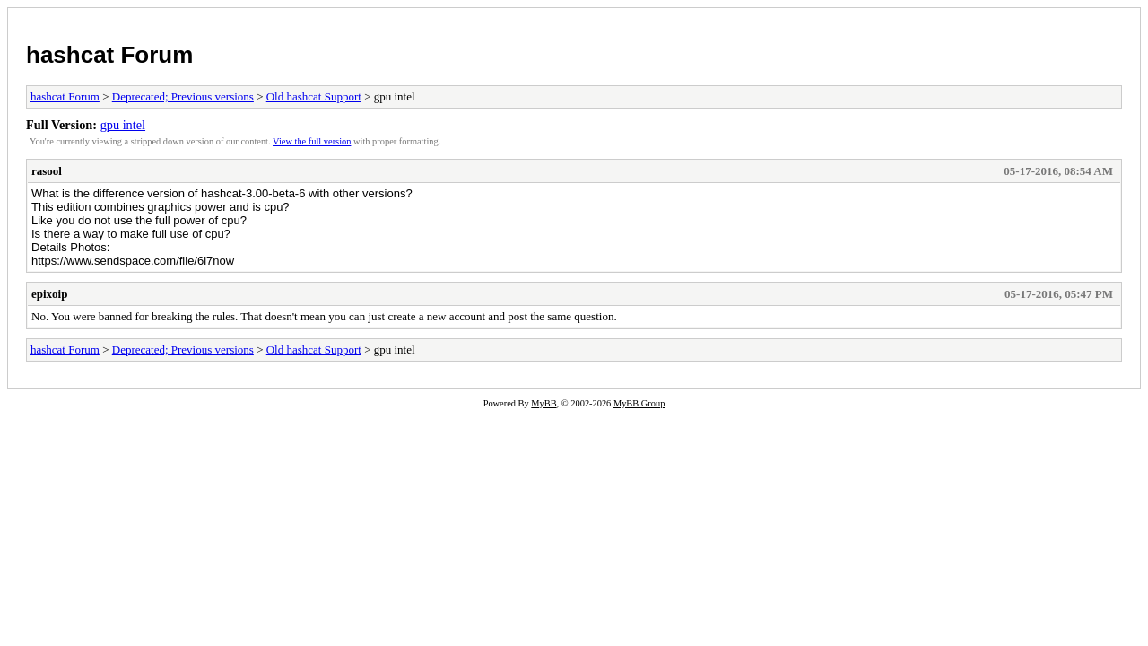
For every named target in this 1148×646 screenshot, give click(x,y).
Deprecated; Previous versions (183, 96)
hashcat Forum (109, 54)
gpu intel (122, 125)
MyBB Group (639, 403)
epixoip (49, 294)
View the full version (312, 141)
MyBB (543, 403)
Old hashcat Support (313, 96)
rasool (46, 171)
